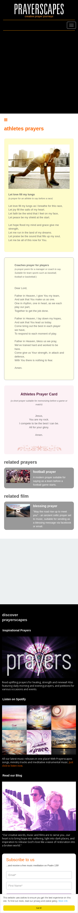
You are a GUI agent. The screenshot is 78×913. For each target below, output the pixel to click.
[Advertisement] (38, 72)
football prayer (44, 472)
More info (63, 900)
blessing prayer (45, 506)
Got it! (39, 908)
